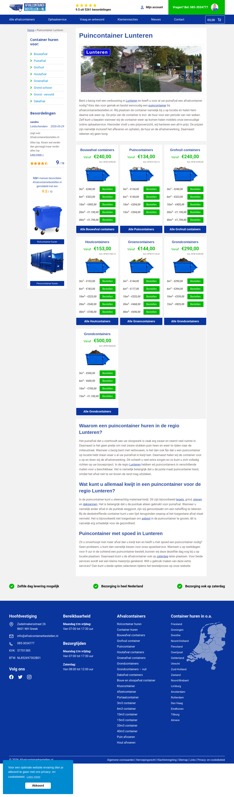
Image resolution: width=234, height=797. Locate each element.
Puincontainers (141, 150)
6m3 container (126, 708)
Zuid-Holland (178, 669)
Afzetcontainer (126, 691)
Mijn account (152, 7)
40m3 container (127, 731)
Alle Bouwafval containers (97, 229)
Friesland (176, 624)
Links (193, 759)
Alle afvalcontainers (22, 19)
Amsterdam (178, 691)
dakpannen (90, 504)
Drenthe (175, 635)
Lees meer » (37, 154)
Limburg (176, 686)
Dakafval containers (130, 675)
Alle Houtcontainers (97, 321)
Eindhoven (177, 708)
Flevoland (177, 646)
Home (30, 30)
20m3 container (127, 725)
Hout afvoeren (126, 742)
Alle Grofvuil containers (185, 229)
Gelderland (177, 658)
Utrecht (175, 663)
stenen (197, 499)
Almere (175, 720)
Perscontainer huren (47, 283)
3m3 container (126, 703)
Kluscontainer (126, 686)
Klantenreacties (128, 19)
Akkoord (38, 785)
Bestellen (107, 189)
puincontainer (157, 105)
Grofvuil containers (185, 150)
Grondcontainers (185, 242)
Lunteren (131, 100)
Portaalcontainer (128, 697)
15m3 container (127, 720)
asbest (146, 518)
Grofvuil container (128, 641)
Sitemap (183, 759)
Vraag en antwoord (92, 19)
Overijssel (177, 652)
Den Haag (177, 703)
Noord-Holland (180, 641)
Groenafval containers (131, 658)
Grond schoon (43, 87)
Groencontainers (141, 242)
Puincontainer (126, 646)
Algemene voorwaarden (120, 759)
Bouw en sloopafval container (136, 680)
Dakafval (39, 101)
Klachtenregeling (166, 759)
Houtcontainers (97, 242)
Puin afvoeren (126, 737)
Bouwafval (40, 54)
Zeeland (176, 675)
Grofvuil (39, 67)
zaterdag (162, 556)
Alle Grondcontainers (185, 321)
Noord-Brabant (180, 680)
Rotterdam (177, 697)
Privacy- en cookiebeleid (211, 759)
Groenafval (41, 81)
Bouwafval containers (97, 150)
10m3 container (127, 714)
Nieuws (156, 19)
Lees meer (34, 776)
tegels (180, 499)
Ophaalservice (57, 19)
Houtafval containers (130, 652)
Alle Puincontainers (141, 229)
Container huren (127, 629)
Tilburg (175, 714)
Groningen (177, 629)
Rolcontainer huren (47, 241)
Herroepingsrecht (146, 759)
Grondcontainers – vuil (131, 669)
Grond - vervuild (44, 94)
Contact (179, 19)
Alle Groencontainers (141, 321)
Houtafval (40, 74)
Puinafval (40, 61)
